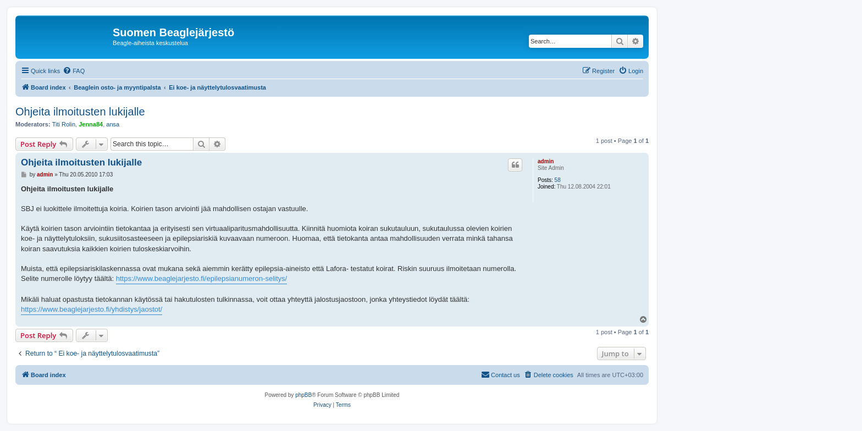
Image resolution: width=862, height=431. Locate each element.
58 (558, 180)
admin (546, 161)
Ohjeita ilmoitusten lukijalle (80, 112)
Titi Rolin (63, 124)
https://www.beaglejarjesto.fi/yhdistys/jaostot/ (91, 309)
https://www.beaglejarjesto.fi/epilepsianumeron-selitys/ (201, 278)
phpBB (303, 395)
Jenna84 (91, 124)
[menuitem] (74, 71)
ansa (112, 124)
